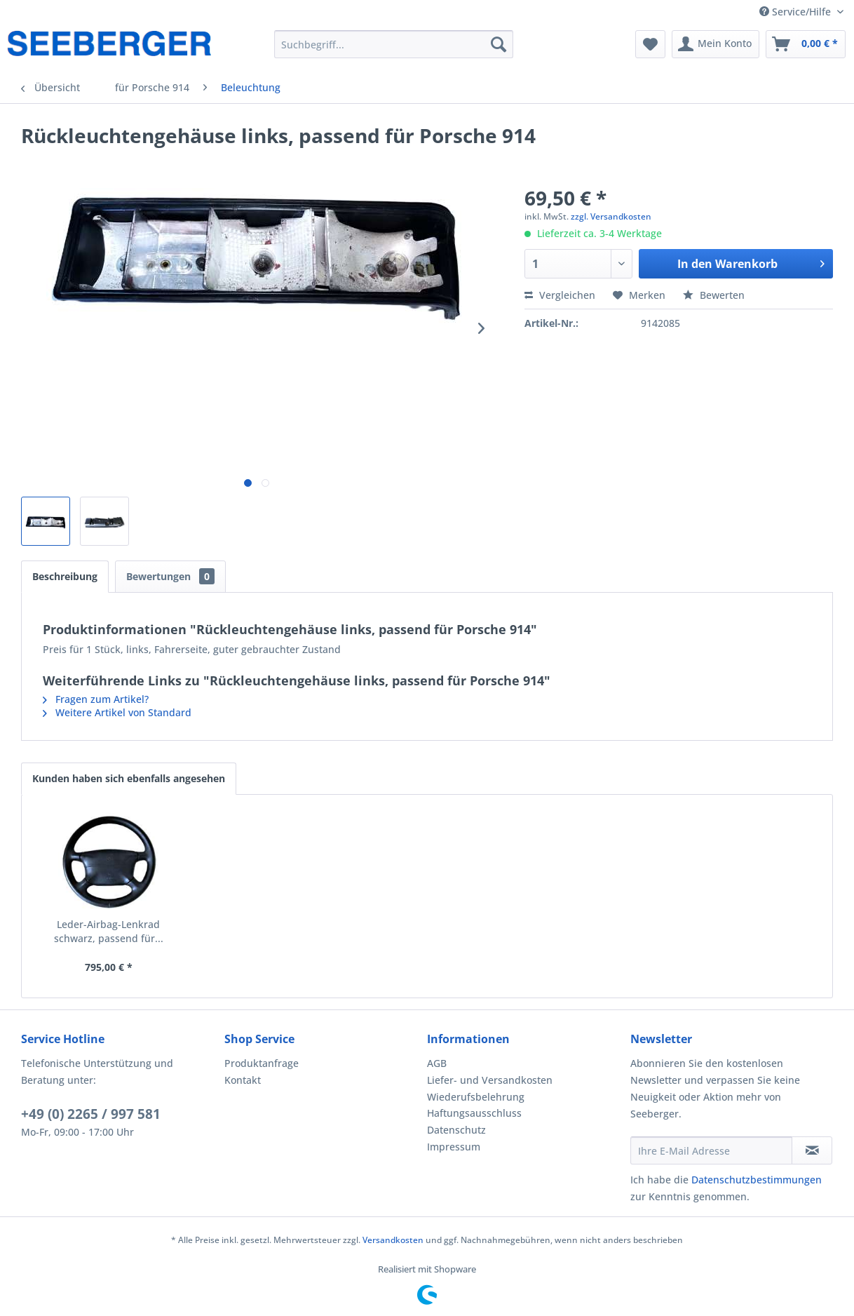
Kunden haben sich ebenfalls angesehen (128, 778)
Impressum (453, 1146)
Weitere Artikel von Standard (117, 712)
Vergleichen (559, 295)
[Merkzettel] (650, 44)
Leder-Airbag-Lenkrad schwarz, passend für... (108, 931)
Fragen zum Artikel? (96, 699)
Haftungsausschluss (474, 1113)
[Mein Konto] (715, 44)
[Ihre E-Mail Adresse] (711, 1150)
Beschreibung (64, 576)
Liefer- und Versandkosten (490, 1080)
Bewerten (714, 295)
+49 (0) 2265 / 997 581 (91, 1114)
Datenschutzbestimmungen (756, 1179)
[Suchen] (498, 44)
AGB (437, 1063)
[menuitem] (393, 44)
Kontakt (242, 1080)
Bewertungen (170, 576)
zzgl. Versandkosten (611, 216)
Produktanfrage (261, 1063)
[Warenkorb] (806, 44)
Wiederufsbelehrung (475, 1096)
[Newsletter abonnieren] (812, 1150)
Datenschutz (456, 1129)
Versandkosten (392, 1240)
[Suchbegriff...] (393, 44)
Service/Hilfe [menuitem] (796, 11)
